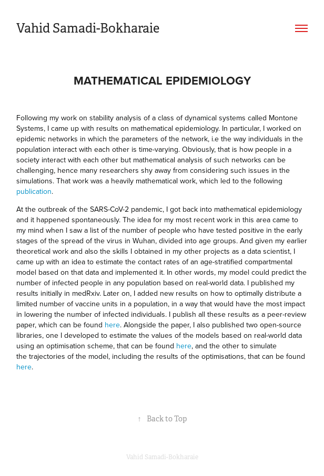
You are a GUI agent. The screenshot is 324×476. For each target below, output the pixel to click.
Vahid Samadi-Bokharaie (87, 28)
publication (34, 191)
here (112, 324)
